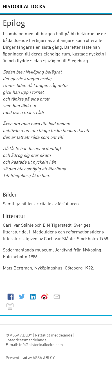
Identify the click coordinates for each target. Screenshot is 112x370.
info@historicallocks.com (40, 345)
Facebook (10, 296)
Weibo (45, 296)
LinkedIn (33, 296)
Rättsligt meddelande (53, 335)
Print (10, 306)
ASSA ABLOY (44, 358)
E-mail (56, 296)
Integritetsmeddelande (26, 340)
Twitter (21, 296)
